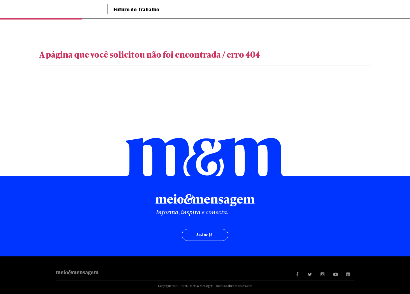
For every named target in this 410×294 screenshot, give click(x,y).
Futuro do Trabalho (136, 9)
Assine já (204, 234)
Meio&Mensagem (76, 10)
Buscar (372, 9)
